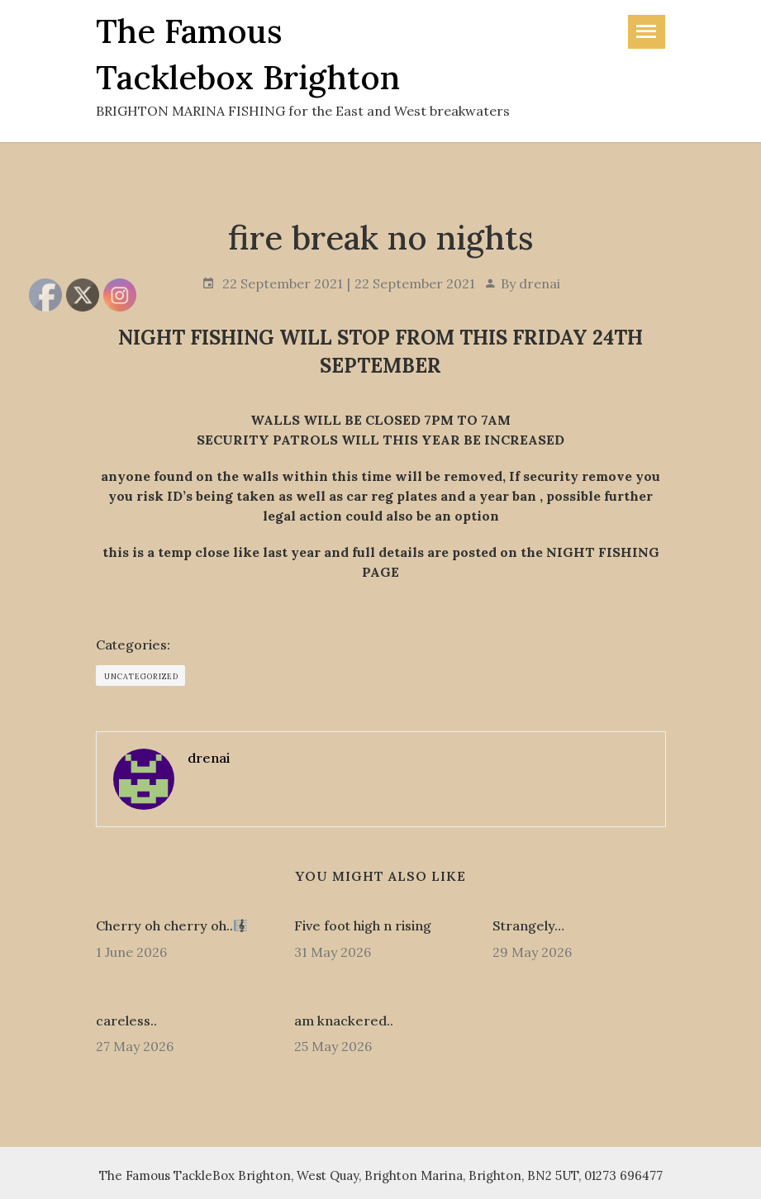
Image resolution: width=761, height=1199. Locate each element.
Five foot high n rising (362, 925)
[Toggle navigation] (646, 32)
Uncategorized (141, 676)
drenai (539, 283)
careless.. (126, 1020)
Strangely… (528, 925)
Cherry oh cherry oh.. (171, 925)
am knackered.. (343, 1020)
